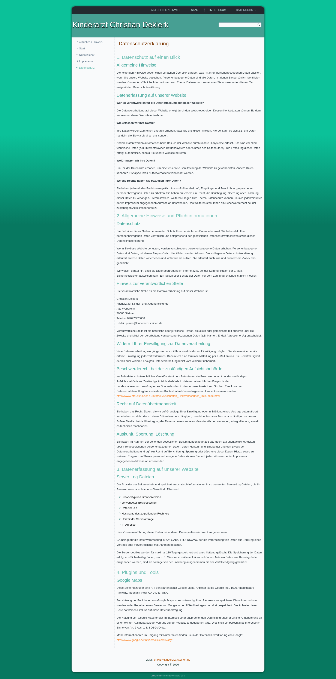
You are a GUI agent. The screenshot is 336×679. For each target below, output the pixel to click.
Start (195, 10)
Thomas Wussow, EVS (174, 676)
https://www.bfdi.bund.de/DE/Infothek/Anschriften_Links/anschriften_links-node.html (168, 395)
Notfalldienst (86, 54)
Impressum (217, 10)
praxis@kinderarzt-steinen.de (172, 659)
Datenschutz (246, 10)
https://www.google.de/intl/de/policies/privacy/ (144, 640)
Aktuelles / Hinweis (166, 10)
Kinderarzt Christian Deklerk (121, 24)
